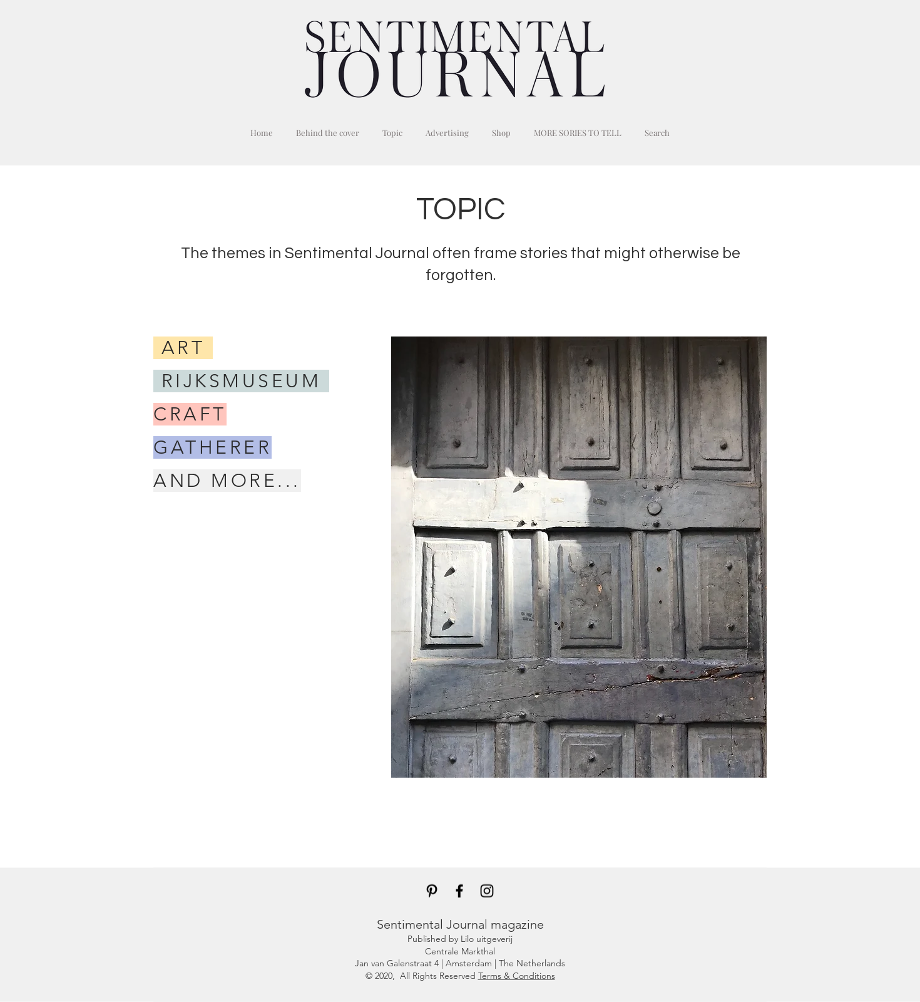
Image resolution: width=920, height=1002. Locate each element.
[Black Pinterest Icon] (432, 891)
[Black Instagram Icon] (487, 891)
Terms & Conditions (516, 975)
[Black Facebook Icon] (459, 891)
